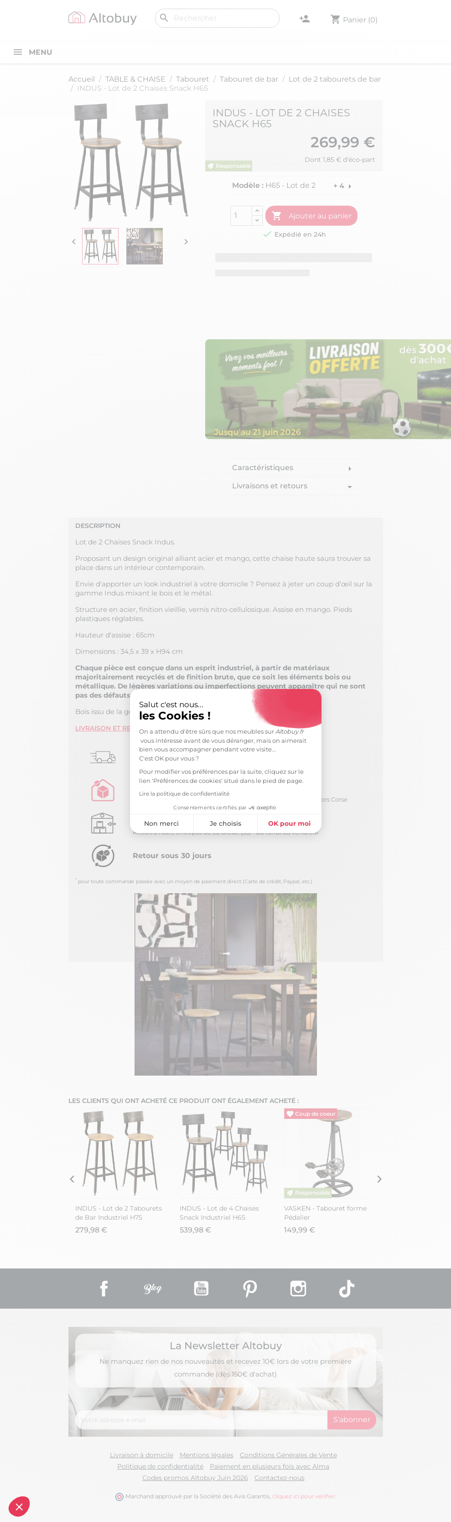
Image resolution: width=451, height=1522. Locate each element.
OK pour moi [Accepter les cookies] (210, 823)
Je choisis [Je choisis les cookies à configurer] (146, 823)
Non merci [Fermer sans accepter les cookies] (82, 823)
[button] (19, 1506)
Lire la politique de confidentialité (105, 793)
